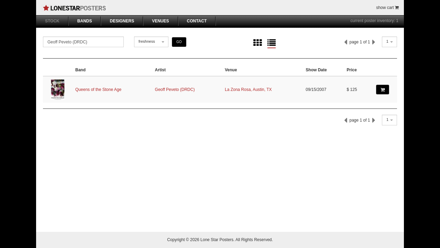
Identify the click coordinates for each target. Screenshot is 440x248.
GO (179, 42)
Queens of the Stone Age (98, 89)
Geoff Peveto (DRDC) (175, 89)
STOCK (52, 21)
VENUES (160, 21)
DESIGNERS (122, 21)
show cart (387, 7)
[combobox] (151, 42)
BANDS (84, 21)
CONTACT (197, 21)
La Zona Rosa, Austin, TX (248, 89)
